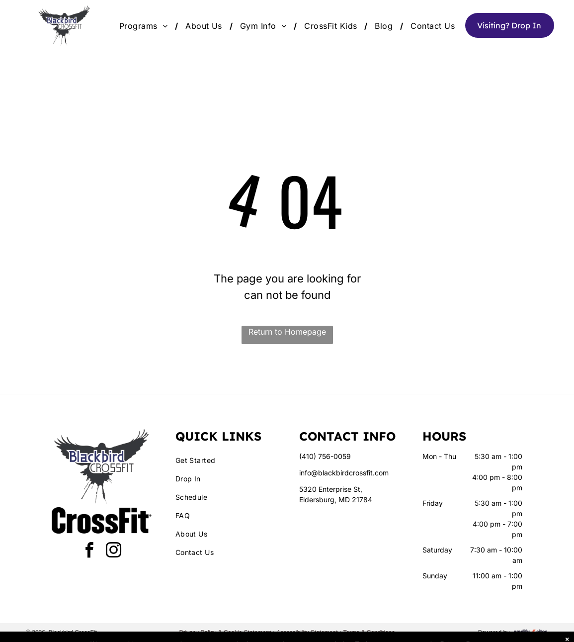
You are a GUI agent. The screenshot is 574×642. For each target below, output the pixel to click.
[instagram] (114, 552)
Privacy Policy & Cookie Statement (225, 632)
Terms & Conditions (369, 632)
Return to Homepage (287, 332)
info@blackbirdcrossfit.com (344, 472)
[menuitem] (145, 26)
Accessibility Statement (306, 632)
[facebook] (89, 552)
